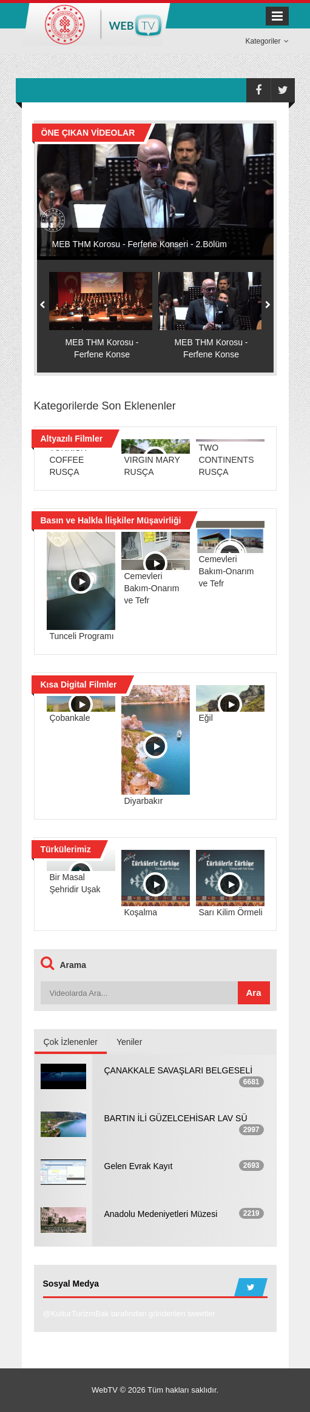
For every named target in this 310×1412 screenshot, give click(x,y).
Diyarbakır (143, 801)
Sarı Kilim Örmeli (231, 912)
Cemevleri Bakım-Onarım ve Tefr (152, 588)
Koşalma (140, 912)
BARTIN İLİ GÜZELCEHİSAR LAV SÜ (176, 1118)
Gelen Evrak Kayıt (138, 1166)
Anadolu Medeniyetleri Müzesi (161, 1214)
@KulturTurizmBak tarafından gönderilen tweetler (129, 1313)
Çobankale (70, 718)
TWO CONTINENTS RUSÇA (226, 460)
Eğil (206, 718)
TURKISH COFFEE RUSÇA (68, 460)
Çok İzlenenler (71, 1042)
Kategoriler (266, 41)
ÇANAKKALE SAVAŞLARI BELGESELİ (178, 1070)
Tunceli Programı (82, 636)
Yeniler (129, 1042)
